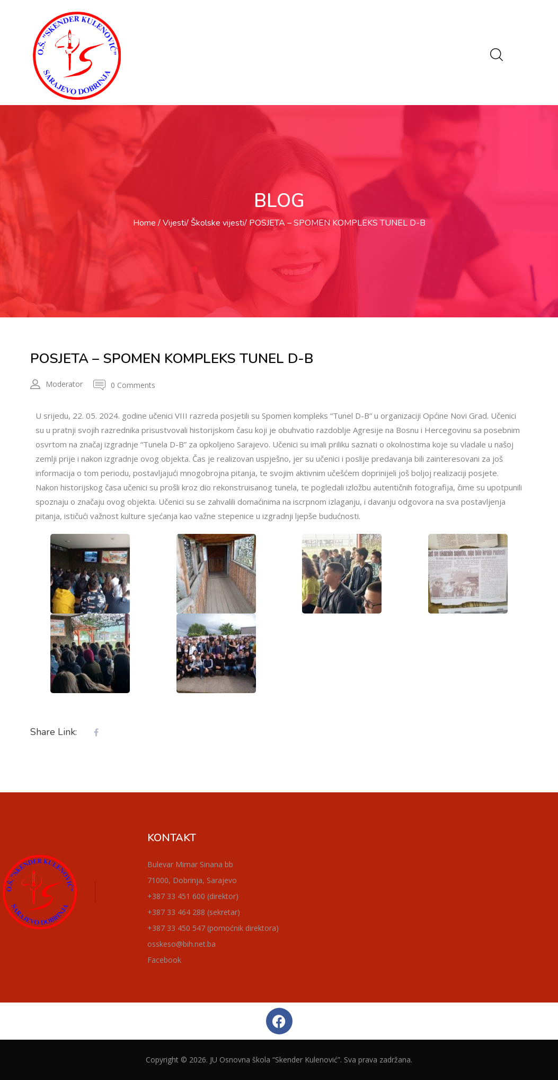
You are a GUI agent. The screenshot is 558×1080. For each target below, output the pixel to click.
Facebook (164, 960)
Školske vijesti (217, 223)
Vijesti (174, 223)
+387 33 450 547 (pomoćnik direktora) (213, 928)
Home (144, 223)
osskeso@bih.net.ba (181, 944)
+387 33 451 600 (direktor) (192, 896)
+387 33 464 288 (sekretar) (193, 912)
